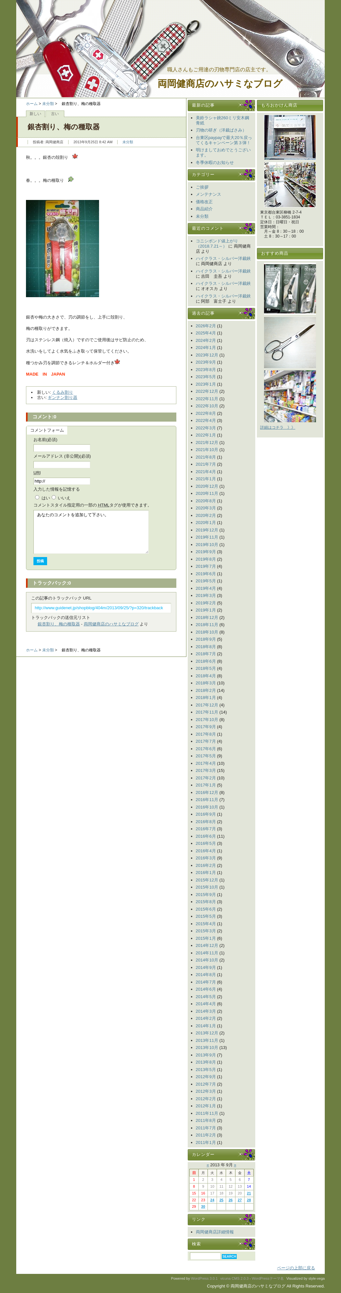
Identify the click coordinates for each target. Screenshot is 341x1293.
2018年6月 (206, 661)
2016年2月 (206, 865)
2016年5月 (206, 843)
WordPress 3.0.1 (204, 1278)
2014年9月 (206, 967)
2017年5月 (206, 755)
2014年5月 (206, 996)
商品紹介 (204, 208)
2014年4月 (206, 1003)
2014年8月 (206, 974)
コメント (92, 505)
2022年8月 (206, 413)
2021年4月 (206, 471)
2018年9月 (206, 639)
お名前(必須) (45, 439)
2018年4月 (206, 675)
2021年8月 (206, 457)
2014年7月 (206, 982)
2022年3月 (206, 427)
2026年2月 (206, 325)
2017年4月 (206, 763)
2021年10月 (207, 449)
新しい (35, 113)
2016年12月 (207, 792)
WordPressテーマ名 (268, 1278)
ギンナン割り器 (62, 397)
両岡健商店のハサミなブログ (220, 84)
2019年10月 (207, 544)
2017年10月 (207, 719)
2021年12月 (207, 442)
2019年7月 (206, 566)
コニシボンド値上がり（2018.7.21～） (217, 244)
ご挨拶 (202, 187)
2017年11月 (207, 712)
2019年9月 (206, 551)
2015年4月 (206, 923)
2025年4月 (206, 333)
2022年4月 (206, 420)
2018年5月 (206, 668)
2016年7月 (206, 828)
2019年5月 (206, 580)
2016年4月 (206, 850)
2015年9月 (206, 894)
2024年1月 (206, 347)
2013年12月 (207, 1033)
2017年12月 (207, 705)
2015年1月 (206, 938)
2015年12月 (207, 880)
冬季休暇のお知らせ (215, 162)
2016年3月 (206, 858)
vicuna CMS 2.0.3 (234, 1278)
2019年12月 (207, 530)
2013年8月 (206, 1062)
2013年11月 (207, 1040)
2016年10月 (207, 807)
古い (55, 113)
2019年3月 (206, 595)
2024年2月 (206, 340)
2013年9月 (206, 1055)
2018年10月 (207, 632)
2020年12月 (207, 486)
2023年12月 (207, 355)
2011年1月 (206, 1142)
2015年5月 (206, 916)
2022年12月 (207, 391)
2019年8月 (206, 559)
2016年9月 (206, 814)
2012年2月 (206, 1098)
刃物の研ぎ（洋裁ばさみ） (221, 130)
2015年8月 (206, 901)
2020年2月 (206, 515)
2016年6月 (206, 836)
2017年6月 (206, 748)
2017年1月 (206, 785)
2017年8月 (206, 734)
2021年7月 (206, 464)
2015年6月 (206, 909)
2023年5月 (206, 376)
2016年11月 (207, 799)
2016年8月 (206, 821)
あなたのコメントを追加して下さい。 (91, 532)
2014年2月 (206, 1018)
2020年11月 (207, 493)
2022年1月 (206, 435)
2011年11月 (207, 1113)
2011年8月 (206, 1120)
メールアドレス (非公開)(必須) (62, 456)
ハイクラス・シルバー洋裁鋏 (223, 258)
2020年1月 (206, 522)
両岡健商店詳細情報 (215, 1231)
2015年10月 (207, 887)
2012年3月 (206, 1091)
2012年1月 (206, 1105)
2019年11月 (207, 537)
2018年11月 (207, 624)
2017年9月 (206, 726)
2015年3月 (206, 930)
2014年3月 (206, 1011)
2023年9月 (206, 362)
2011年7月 (206, 1127)
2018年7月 (206, 653)
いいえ (64, 497)
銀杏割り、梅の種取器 (59, 624)
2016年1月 (206, 872)
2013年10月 (207, 1047)
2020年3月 (206, 508)
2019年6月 (206, 573)
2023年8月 (206, 369)
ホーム (32, 103)
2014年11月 (207, 952)
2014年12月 (207, 945)
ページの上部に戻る (296, 1267)
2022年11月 (207, 398)
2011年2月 (206, 1135)
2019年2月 (206, 602)
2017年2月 (206, 777)
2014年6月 (206, 989)
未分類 (48, 103)
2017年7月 (206, 741)
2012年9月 (206, 1076)
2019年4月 (206, 588)
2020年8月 (206, 500)
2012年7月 (206, 1084)
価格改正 (204, 201)
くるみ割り (62, 392)
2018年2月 (206, 690)
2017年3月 (206, 770)
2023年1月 (206, 384)
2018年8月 (206, 646)
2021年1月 (206, 478)
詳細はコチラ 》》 (277, 427)
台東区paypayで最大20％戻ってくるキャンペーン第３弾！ (224, 140)
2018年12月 (207, 617)
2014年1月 (206, 1025)
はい (46, 497)
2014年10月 (207, 960)
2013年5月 (206, 1069)
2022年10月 (207, 405)
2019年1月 (206, 610)
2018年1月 (206, 697)
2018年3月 (206, 683)
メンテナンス (208, 194)
